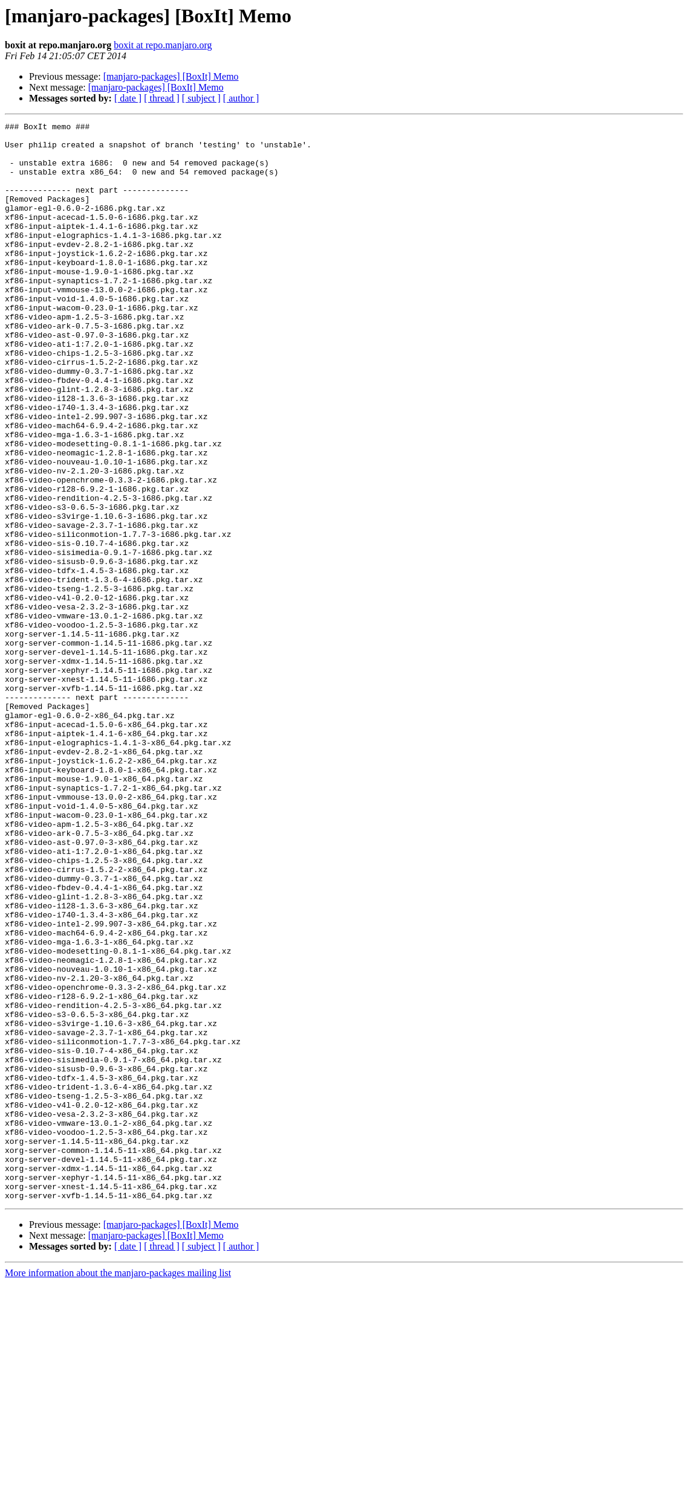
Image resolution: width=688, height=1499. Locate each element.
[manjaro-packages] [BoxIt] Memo (171, 76)
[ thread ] (162, 98)
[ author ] (241, 98)
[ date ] (127, 98)
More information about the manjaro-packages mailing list (118, 1488)
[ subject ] (201, 98)
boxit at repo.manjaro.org (163, 45)
